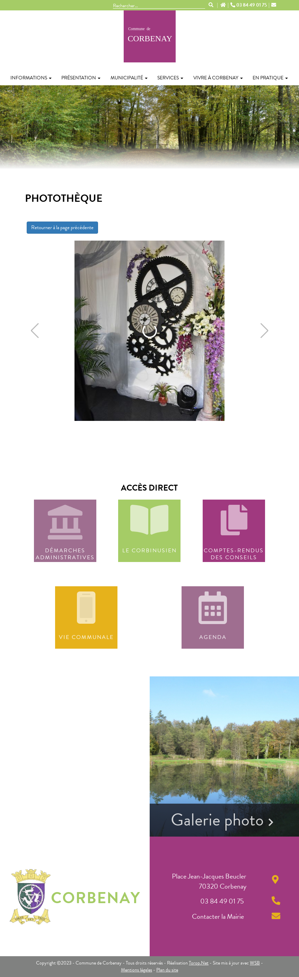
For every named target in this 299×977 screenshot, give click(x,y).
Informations (31, 77)
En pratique (270, 77)
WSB (255, 963)
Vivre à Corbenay (218, 77)
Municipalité (129, 77)
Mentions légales (136, 970)
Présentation (80, 77)
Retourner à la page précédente (62, 227)
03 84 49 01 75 (249, 5)
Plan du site (167, 970)
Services (170, 77)
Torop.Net (199, 963)
